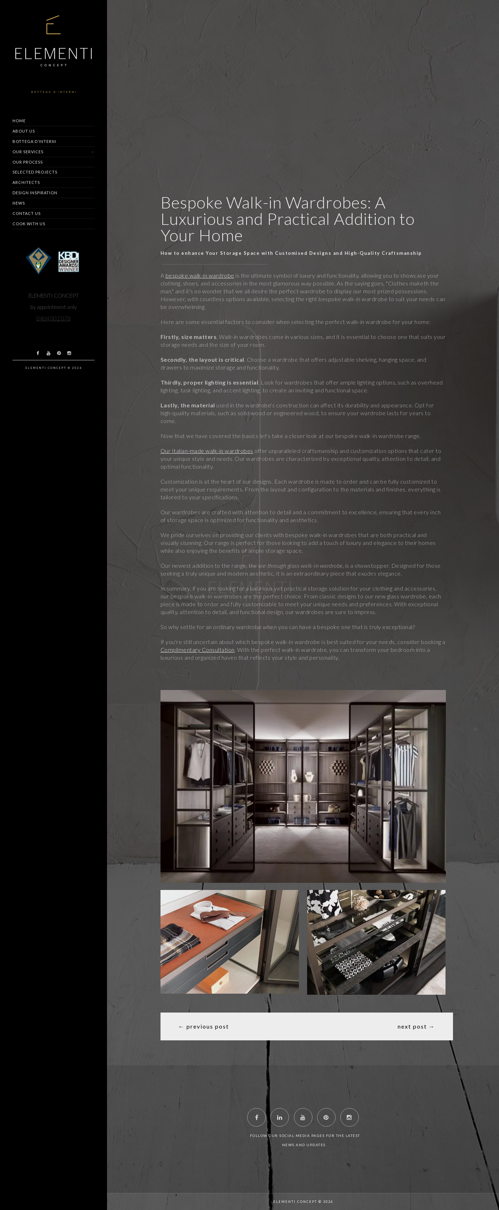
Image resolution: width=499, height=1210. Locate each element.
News (18, 203)
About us (23, 131)
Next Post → (416, 1026)
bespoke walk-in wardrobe (200, 275)
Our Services (28, 151)
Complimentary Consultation (198, 649)
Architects (26, 182)
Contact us (26, 213)
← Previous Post (203, 1026)
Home (19, 120)
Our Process (27, 162)
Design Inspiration (34, 192)
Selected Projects (34, 172)
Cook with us (28, 223)
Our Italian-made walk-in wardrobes (207, 450)
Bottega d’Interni (34, 141)
